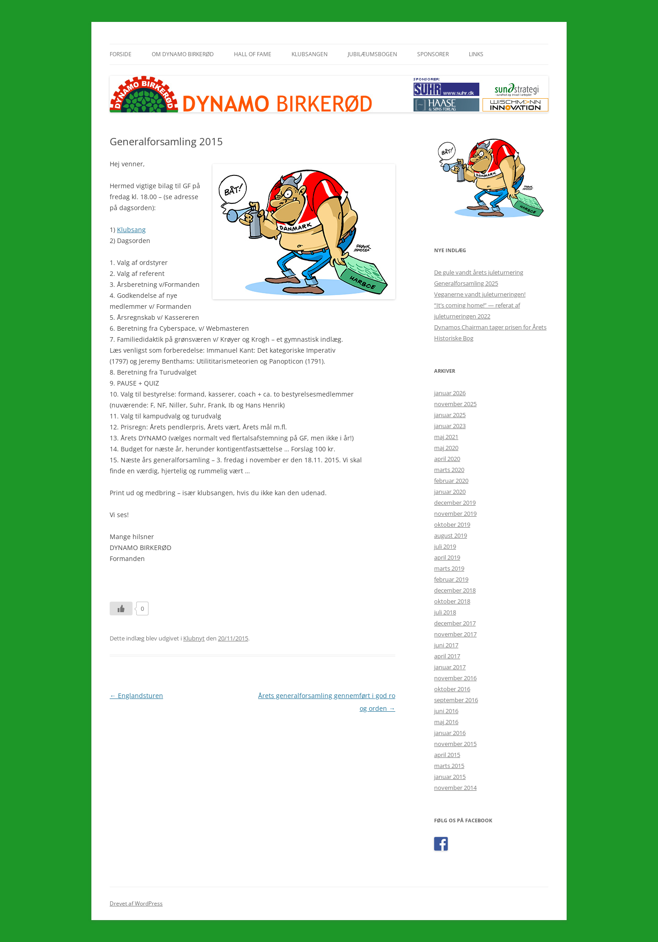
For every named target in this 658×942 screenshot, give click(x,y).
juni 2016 (446, 711)
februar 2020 (451, 480)
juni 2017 (446, 645)
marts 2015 (449, 766)
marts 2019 (449, 568)
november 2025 (455, 404)
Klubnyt (194, 638)
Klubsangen (310, 54)
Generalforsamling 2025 (466, 283)
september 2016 (456, 700)
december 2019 (455, 502)
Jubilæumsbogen (372, 54)
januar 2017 (450, 667)
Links (476, 54)
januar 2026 (450, 393)
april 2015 (447, 755)
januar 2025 (450, 415)
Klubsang (131, 229)
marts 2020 (449, 470)
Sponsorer (433, 54)
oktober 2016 (452, 689)
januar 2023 (450, 426)
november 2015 (455, 744)
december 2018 (455, 590)
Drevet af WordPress (136, 903)
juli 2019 (445, 546)
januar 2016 (450, 733)
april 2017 (447, 656)
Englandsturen (136, 695)
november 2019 (455, 513)
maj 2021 (446, 437)
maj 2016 (446, 722)
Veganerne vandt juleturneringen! (479, 294)
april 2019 (447, 557)
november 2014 (455, 787)
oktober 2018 (452, 601)
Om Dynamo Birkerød (183, 54)
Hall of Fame (252, 54)
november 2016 (455, 678)
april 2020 (447, 459)
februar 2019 (451, 579)
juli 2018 (445, 612)
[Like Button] (121, 608)
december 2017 (455, 623)
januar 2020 (450, 491)
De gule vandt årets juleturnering (478, 272)
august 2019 (450, 535)
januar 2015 (450, 777)
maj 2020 (446, 448)
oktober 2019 (452, 524)
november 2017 (455, 634)
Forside (121, 54)
